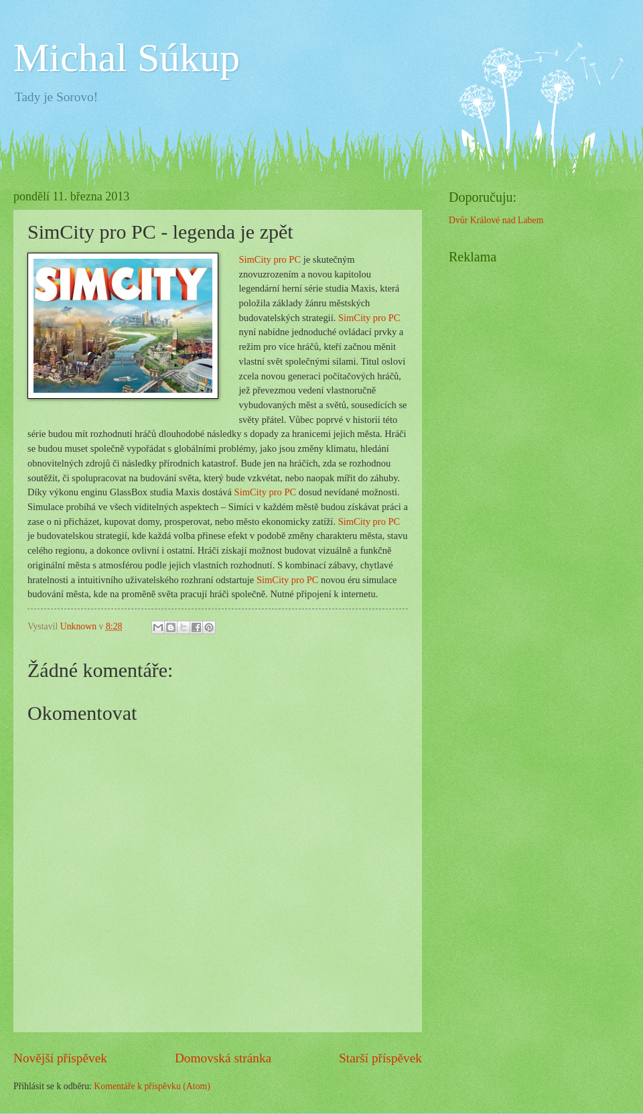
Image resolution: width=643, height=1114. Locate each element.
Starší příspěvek (380, 1058)
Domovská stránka (223, 1058)
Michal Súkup (126, 58)
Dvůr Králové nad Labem (496, 220)
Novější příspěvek (60, 1058)
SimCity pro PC (269, 259)
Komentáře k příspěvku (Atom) (152, 1086)
